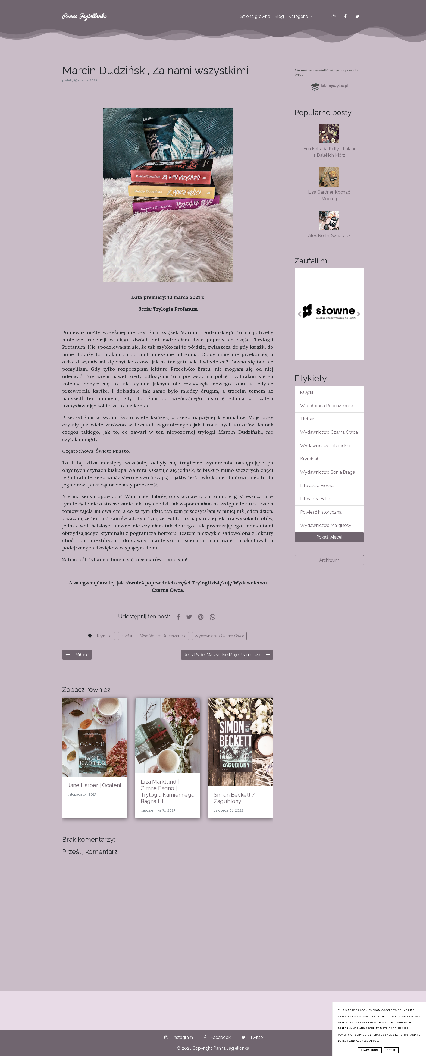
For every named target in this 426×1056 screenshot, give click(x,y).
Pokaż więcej (329, 537)
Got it (391, 1050)
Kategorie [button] (298, 16)
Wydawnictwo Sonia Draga (327, 472)
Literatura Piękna (317, 485)
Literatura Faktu (316, 498)
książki (126, 636)
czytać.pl (334, 85)
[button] (300, 314)
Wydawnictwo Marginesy (325, 525)
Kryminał (104, 636)
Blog (279, 16)
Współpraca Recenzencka (163, 636)
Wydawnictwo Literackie (325, 445)
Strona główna (255, 16)
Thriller (307, 419)
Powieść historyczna (321, 512)
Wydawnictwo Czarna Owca (219, 636)
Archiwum (329, 560)
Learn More (370, 1050)
